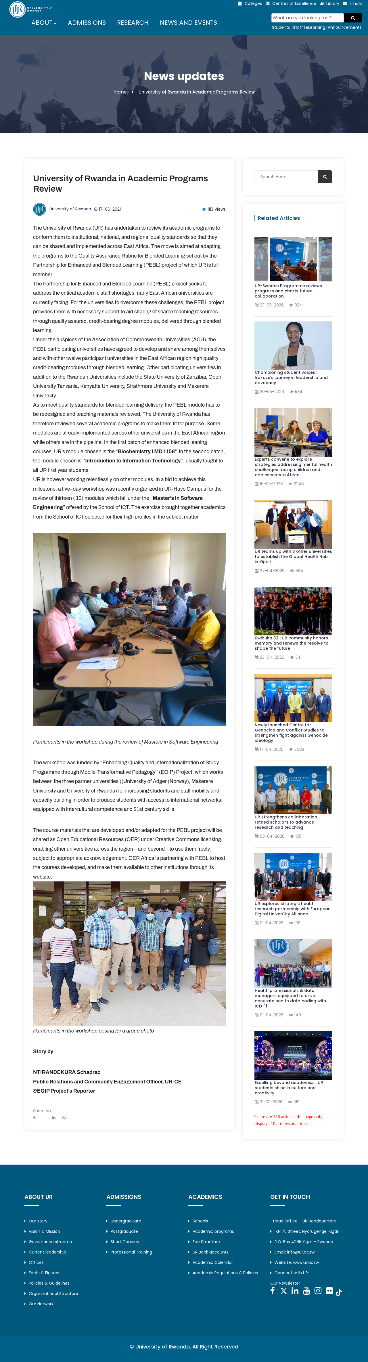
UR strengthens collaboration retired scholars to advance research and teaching (286, 822)
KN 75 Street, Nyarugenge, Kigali (304, 1231)
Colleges (253, 3)
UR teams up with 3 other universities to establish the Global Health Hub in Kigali (293, 556)
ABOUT (42, 22)
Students (281, 27)
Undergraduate (123, 1221)
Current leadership (45, 1252)
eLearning (315, 27)
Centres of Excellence (294, 3)
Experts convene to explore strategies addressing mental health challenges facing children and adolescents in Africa (293, 467)
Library (332, 3)
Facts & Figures (41, 1273)
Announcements (345, 27)
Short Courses (122, 1242)
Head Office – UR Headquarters (304, 1221)
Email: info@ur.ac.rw (292, 1252)
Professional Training (129, 1252)
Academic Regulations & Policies (223, 1273)
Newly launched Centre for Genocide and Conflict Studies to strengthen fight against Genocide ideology (291, 732)
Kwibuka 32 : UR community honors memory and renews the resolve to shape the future (292, 643)
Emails (356, 3)
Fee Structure (204, 1242)
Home (120, 92)
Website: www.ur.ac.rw (294, 1262)
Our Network (38, 1304)
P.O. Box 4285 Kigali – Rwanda (301, 1242)
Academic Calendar (210, 1262)
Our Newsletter (285, 1283)
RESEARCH (133, 22)
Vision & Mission (42, 1231)
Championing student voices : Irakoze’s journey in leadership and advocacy (291, 377)
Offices (34, 1262)
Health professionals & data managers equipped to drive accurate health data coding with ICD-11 (290, 998)
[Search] (307, 17)
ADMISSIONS (87, 22)
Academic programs (211, 1231)
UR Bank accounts (208, 1252)
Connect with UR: (289, 1273)
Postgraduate (122, 1231)
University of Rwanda (70, 209)
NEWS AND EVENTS (188, 22)
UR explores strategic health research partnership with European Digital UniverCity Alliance (293, 909)
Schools (198, 1221)
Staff (298, 27)
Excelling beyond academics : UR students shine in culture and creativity (289, 1088)
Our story (35, 1221)
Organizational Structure (51, 1293)
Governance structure (49, 1242)
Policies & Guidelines (47, 1283)
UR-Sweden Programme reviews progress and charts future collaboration (288, 291)
